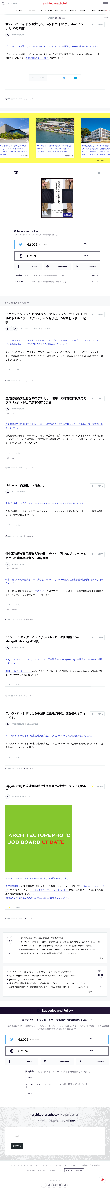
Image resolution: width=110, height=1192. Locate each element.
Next (102, 160)
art (13, 492)
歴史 (8, 413)
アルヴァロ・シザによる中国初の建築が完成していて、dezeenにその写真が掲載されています (49, 735)
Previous (98, 160)
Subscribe (92, 266)
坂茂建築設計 (11, 886)
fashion (46, 329)
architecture (18, 35)
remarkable (32, 724)
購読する (17, 1146)
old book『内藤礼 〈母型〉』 (25, 485)
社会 (13, 413)
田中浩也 (37, 591)
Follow (86, 244)
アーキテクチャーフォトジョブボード (48, 890)
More (93, 275)
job (28, 797)
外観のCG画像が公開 (36, 58)
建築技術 (15, 568)
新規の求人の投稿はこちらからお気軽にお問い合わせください (35, 898)
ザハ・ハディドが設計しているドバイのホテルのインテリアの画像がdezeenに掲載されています (50, 46)
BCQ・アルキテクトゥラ (17, 671)
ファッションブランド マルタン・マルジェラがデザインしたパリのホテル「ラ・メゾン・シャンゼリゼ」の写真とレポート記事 (45, 318)
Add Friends (62, 266)
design (37, 329)
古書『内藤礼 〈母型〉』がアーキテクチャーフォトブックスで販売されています (44, 503)
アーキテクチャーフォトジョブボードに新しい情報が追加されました (38, 878)
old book (21, 492)
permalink (29, 99)
